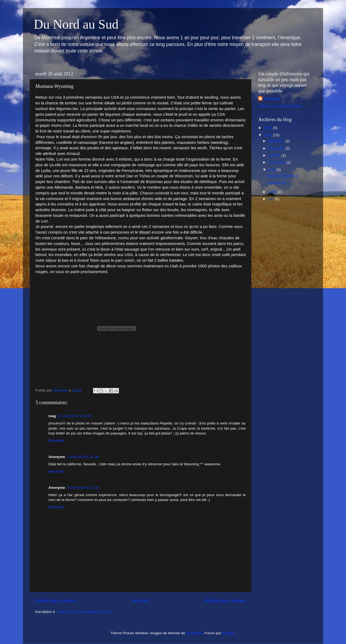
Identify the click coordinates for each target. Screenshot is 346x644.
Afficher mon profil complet (279, 106)
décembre (276, 141)
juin (271, 199)
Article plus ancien (225, 600)
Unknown (272, 99)
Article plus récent (55, 600)
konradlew (194, 633)
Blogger (228, 633)
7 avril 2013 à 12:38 (83, 457)
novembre (276, 148)
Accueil (140, 600)
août (272, 170)
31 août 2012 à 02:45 (75, 416)
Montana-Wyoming (282, 176)
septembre (277, 162)
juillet (273, 192)
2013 (268, 128)
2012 (268, 135)
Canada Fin (276, 183)
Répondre (56, 441)
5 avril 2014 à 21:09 (83, 488)
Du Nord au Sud (76, 24)
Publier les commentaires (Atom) (84, 612)
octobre (274, 155)
